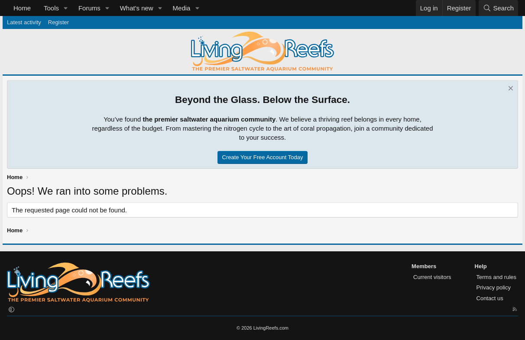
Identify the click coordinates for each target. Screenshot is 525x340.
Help (481, 266)
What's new (136, 8)
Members (424, 266)
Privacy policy (493, 287)
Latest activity (24, 22)
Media (182, 8)
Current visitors (432, 277)
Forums (89, 8)
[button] (66, 8)
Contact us (489, 298)
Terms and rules (496, 277)
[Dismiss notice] (509, 89)
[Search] (498, 8)
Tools (51, 8)
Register (58, 22)
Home (22, 8)
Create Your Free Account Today (262, 157)
